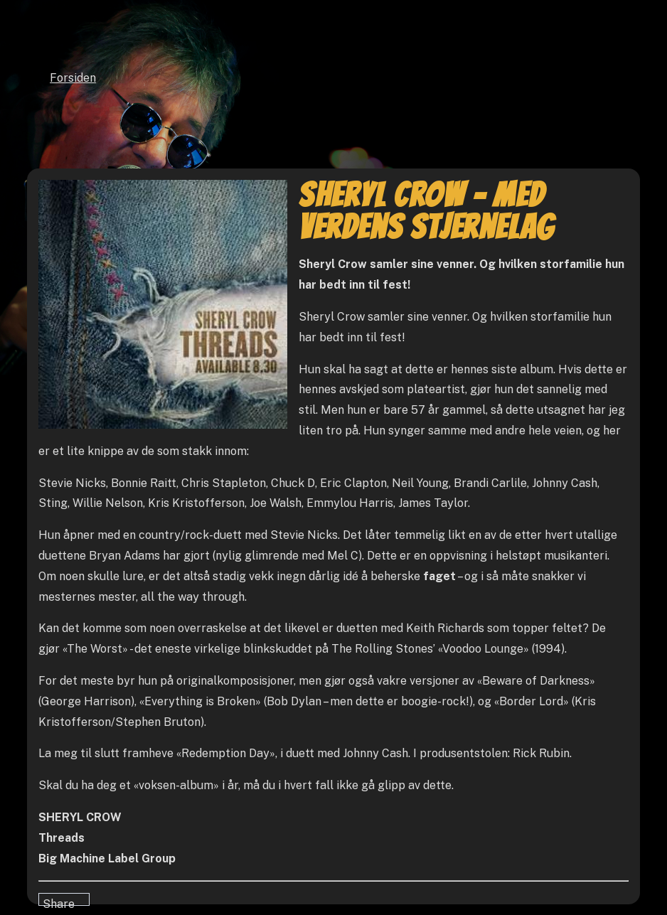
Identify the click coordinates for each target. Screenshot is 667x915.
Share (59, 901)
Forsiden (73, 78)
